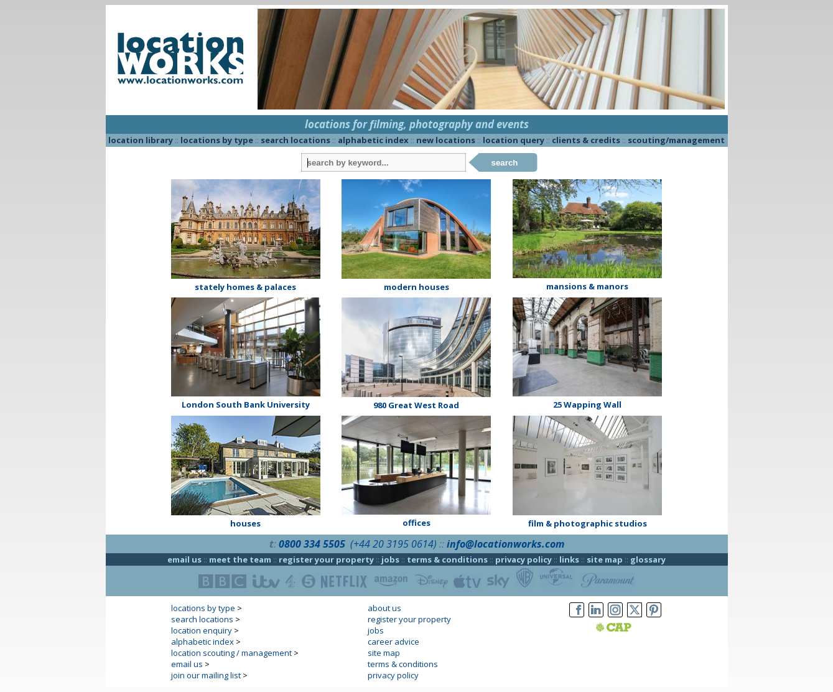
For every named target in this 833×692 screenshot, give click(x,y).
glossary (648, 559)
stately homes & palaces (245, 286)
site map (605, 559)
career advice (393, 641)
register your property (326, 559)
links (569, 559)
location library (140, 140)
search (504, 162)
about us (384, 608)
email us (184, 559)
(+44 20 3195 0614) (393, 544)
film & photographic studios (587, 523)
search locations (295, 140)
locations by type (216, 140)
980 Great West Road (416, 405)
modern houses (416, 286)
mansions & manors (587, 286)
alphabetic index (373, 140)
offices (416, 522)
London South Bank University (246, 404)
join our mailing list (206, 675)
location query (513, 140)
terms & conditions (447, 559)
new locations (445, 140)
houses (245, 523)
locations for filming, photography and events (417, 124)
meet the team (240, 559)
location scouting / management (231, 652)
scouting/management (676, 140)
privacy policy (523, 559)
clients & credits (586, 140)
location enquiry (201, 630)
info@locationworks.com (505, 544)
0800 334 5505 (312, 544)
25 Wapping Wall (587, 404)
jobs (390, 559)
